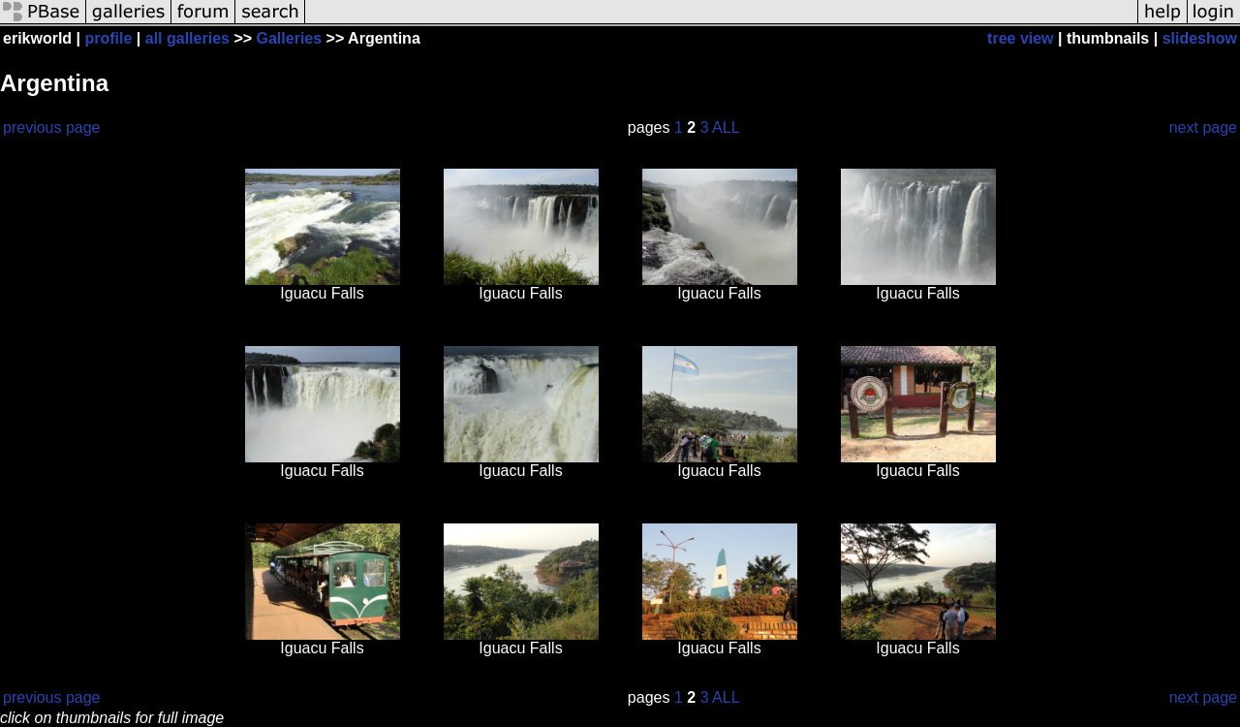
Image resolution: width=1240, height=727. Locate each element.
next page (1203, 127)
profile (109, 38)
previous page (52, 127)
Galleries (290, 38)
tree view (1020, 38)
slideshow (1199, 38)
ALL (725, 127)
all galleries (187, 38)
